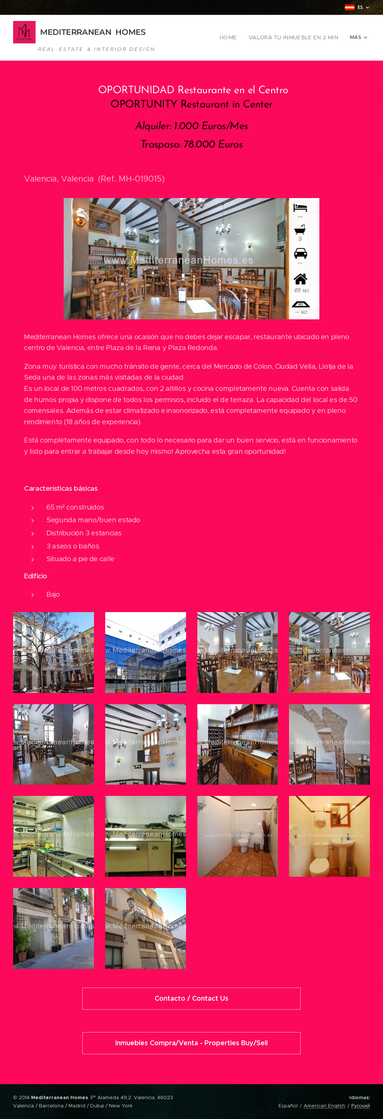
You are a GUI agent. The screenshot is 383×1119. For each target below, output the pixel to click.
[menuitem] (240, 37)
